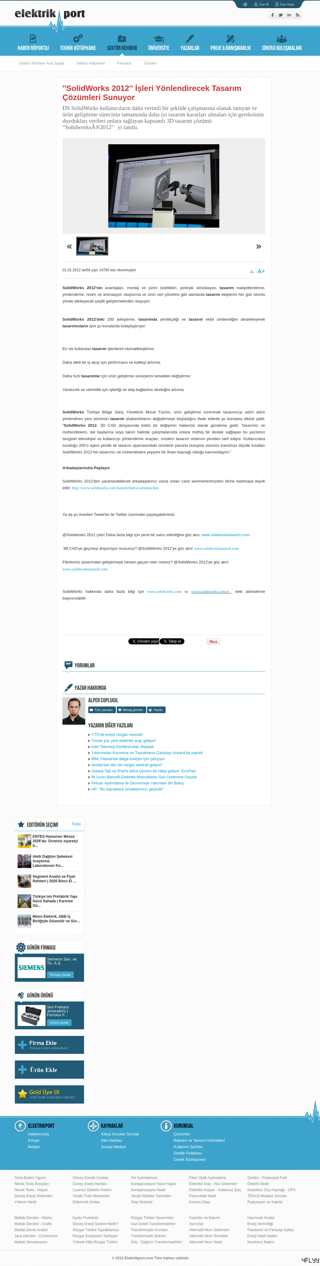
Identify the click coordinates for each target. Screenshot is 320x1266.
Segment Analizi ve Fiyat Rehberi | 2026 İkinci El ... (47, 881)
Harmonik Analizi (261, 1218)
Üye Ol (264, 4)
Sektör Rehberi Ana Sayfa (42, 63)
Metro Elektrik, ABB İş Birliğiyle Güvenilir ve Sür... (49, 921)
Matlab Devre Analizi (31, 1230)
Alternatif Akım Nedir (205, 1242)
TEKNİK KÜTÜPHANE (78, 42)
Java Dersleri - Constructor (36, 1236)
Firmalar (124, 63)
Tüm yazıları (103, 710)
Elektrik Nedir (258, 1184)
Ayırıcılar (196, 1224)
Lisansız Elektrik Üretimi (92, 1190)
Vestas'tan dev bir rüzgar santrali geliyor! (126, 765)
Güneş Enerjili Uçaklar (91, 1178)
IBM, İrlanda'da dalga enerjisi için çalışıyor (128, 759)
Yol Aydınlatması (144, 1178)
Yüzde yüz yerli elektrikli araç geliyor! (123, 740)
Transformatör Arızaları (149, 1230)
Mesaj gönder (133, 710)
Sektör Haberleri (90, 63)
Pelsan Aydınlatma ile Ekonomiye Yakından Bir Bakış (137, 783)
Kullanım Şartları (188, 1147)
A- (252, 271)
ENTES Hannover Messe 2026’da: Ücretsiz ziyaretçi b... (48, 841)
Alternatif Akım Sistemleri (209, 1230)
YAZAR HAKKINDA (90, 688)
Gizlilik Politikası (188, 1153)
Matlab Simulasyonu (31, 1242)
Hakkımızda (38, 1134)
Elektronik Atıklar (86, 1202)
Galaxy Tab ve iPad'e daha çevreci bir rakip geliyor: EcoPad (143, 771)
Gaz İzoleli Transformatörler (153, 1224)
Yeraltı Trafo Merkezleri (91, 1196)
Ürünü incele (59, 1022)
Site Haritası (112, 1140)
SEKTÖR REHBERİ (122, 42)
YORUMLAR (85, 665)
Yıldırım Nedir (26, 1202)
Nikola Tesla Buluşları (32, 1184)
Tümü (76, 824)
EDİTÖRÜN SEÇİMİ (42, 825)
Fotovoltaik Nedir (203, 1196)
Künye (33, 1140)
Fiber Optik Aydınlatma (207, 1178)
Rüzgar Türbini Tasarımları (152, 1218)
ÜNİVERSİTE (158, 42)
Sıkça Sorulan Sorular (120, 1134)
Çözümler (182, 1134)
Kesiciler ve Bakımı (204, 1218)
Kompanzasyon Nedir (148, 1190)
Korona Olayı (200, 1202)
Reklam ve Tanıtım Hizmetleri (199, 1140)
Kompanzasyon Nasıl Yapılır (154, 1184)
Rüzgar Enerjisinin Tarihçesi (95, 1236)
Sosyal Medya (113, 1147)
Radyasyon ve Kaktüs (265, 1202)
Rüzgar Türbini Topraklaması (96, 1230)
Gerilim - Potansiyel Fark (267, 1178)
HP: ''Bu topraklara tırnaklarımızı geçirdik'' (127, 789)
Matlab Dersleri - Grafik (33, 1224)
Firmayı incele (60, 975)
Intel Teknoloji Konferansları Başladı (122, 746)
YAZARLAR (189, 42)
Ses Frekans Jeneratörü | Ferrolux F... (58, 1010)
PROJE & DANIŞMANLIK (231, 42)
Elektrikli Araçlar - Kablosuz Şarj (215, 1190)
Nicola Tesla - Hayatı (31, 1190)
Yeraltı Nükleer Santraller (151, 1196)
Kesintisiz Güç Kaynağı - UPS (272, 1190)
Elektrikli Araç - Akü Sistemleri (213, 1184)
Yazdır (158, 710)
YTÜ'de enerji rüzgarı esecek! (117, 734)
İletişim (34, 1147)
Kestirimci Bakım (261, 1242)
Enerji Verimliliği (260, 1224)
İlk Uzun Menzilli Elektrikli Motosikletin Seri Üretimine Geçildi (144, 777)
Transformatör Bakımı (148, 1236)
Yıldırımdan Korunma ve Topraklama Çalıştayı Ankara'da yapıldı (147, 752)
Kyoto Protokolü (86, 1218)
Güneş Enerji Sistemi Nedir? (96, 1224)
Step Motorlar (142, 1202)
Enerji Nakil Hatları (263, 1236)
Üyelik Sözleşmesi (190, 1159)
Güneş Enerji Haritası (90, 1184)
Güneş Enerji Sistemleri (33, 1196)
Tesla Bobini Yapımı (30, 1178)
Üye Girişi (287, 4)
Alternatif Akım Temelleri (208, 1236)
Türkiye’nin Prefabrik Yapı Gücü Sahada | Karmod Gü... (47, 901)
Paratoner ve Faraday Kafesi (271, 1230)
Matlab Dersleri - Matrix (33, 1218)
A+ (261, 271)
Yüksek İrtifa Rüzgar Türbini (95, 1242)
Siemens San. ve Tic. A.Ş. (62, 961)
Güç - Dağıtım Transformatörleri (156, 1242)
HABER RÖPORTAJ (33, 42)
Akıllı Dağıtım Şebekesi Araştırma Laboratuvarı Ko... (45, 861)
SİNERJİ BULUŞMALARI (282, 42)
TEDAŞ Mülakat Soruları (267, 1196)
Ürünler (150, 63)
